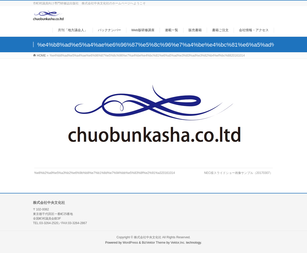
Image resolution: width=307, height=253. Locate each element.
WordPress (130, 242)
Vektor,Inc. (177, 242)
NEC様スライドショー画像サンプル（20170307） (238, 173)
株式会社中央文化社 (147, 237)
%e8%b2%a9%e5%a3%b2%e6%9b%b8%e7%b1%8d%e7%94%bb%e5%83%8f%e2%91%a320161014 (104, 173)
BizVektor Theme (154, 242)
